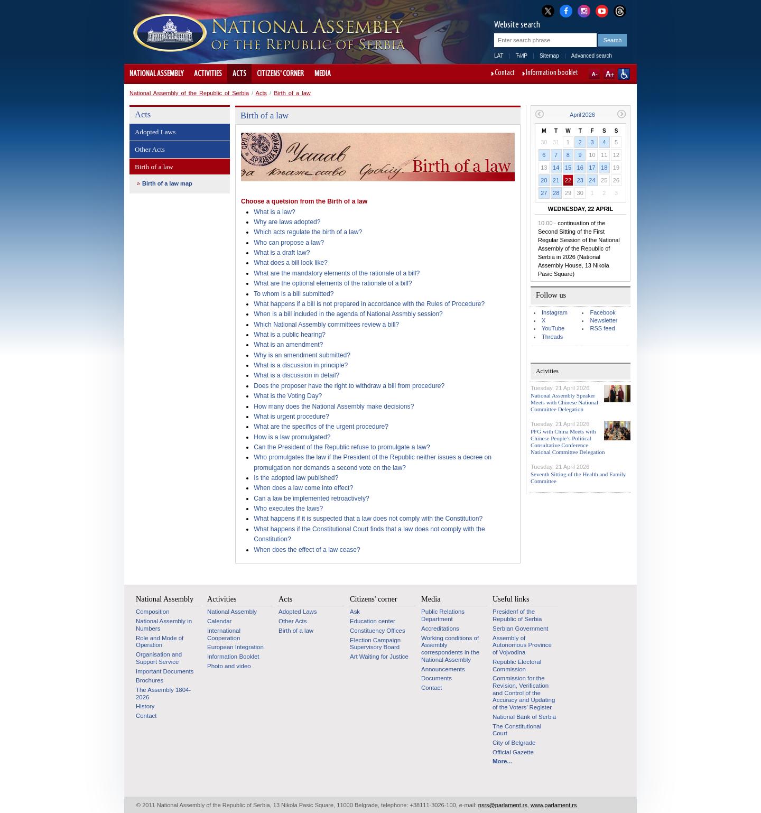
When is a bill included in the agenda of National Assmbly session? (348, 314)
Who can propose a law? (289, 242)
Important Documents (164, 671)
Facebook (602, 312)
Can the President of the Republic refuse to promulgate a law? (342, 447)
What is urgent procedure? (291, 416)
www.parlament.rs (554, 805)
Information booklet (552, 73)
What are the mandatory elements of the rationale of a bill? (337, 273)
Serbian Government (521, 628)
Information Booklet (233, 656)
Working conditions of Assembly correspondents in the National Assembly (450, 649)
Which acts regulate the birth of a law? (308, 232)
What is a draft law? (282, 252)
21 (556, 180)
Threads (552, 337)
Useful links (511, 599)
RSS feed (602, 328)
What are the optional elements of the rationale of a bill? (333, 283)
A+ (609, 74)
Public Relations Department (443, 615)
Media (322, 74)
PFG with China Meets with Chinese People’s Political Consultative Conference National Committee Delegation (568, 442)
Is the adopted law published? (296, 478)
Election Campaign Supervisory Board (375, 644)
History (145, 706)
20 (544, 180)
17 (592, 167)
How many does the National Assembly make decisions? (334, 406)
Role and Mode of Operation (159, 642)
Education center (372, 621)
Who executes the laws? (288, 508)
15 (568, 167)
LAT (499, 56)
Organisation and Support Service (159, 658)
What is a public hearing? (290, 334)
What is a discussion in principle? (301, 365)
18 (604, 167)
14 (556, 167)
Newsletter (603, 320)
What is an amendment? (288, 344)
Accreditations (440, 628)
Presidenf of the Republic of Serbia (517, 615)
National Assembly (156, 74)
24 (592, 180)
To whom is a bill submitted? (293, 294)
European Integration (235, 647)
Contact (505, 73)
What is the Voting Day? (288, 396)
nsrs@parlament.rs (502, 805)
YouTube (553, 328)
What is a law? (274, 212)
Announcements (443, 669)
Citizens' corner (280, 74)
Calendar (219, 621)
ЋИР (521, 56)
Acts (239, 74)
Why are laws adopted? (287, 222)
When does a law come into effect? (303, 488)
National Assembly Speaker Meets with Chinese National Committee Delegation (564, 402)
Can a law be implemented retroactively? (311, 498)
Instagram (555, 312)
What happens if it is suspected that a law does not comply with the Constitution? (368, 518)
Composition (153, 611)
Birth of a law (292, 93)
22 (568, 180)
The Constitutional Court (517, 730)
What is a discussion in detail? (296, 375)
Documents (436, 678)
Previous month (539, 113)
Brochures (149, 680)
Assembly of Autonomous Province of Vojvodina (522, 645)
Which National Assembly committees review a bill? (326, 324)
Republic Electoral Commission (517, 665)
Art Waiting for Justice (379, 656)
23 (580, 180)
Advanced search (591, 56)
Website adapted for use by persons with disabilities (624, 74)
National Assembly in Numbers (164, 625)
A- (594, 74)
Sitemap (549, 56)
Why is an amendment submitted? (302, 355)
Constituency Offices (377, 630)
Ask (355, 611)
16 (580, 167)
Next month (621, 113)
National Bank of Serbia (524, 717)
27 (544, 193)
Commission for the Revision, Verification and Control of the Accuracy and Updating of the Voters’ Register (524, 692)
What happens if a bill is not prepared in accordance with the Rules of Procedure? (369, 304)
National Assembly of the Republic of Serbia (189, 93)
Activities (208, 74)
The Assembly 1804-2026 (163, 693)
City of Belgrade (514, 743)
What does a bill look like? (291, 262)
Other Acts (150, 149)
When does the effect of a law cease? (307, 549)
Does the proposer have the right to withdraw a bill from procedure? (349, 386)
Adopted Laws (155, 132)
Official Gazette (513, 752)
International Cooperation (223, 634)
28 (556, 193)
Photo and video (229, 666)
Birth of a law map (167, 183)
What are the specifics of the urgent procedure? (321, 426)
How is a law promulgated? (292, 437)
